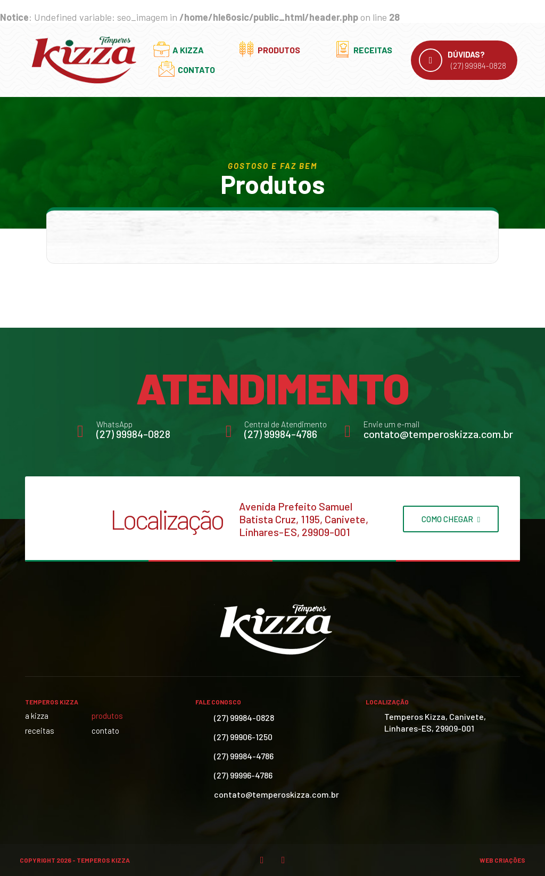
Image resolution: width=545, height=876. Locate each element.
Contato (196, 69)
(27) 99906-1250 (243, 737)
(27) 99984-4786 (280, 433)
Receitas (372, 50)
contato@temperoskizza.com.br (438, 433)
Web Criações (502, 860)
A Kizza (188, 50)
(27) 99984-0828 (133, 433)
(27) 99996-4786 (243, 775)
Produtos (279, 50)
